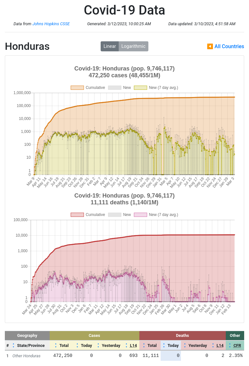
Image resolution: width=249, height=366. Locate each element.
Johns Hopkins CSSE (51, 23)
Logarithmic (133, 46)
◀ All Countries (225, 46)
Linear (110, 46)
